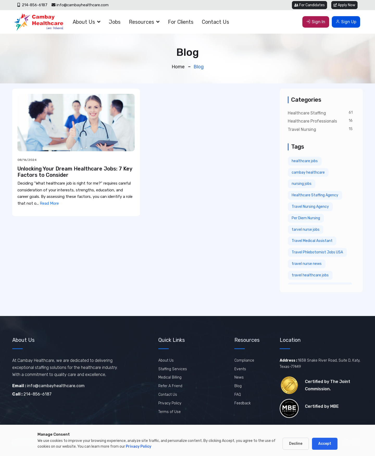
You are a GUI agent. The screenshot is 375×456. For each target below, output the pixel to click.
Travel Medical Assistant (312, 241)
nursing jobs (301, 183)
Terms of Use (169, 412)
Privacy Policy (169, 403)
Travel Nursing (302, 129)
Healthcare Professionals (312, 121)
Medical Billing (170, 377)
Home (178, 67)
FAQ (237, 394)
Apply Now (344, 5)
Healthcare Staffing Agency (315, 195)
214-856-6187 (32, 5)
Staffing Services (172, 369)
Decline (295, 443)
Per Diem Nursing (306, 218)
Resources (141, 22)
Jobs (115, 22)
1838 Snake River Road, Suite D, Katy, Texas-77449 (320, 363)
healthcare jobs (305, 161)
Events (240, 369)
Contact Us (215, 22)
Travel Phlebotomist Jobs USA (317, 252)
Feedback (242, 403)
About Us (84, 22)
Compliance (244, 360)
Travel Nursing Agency (310, 206)
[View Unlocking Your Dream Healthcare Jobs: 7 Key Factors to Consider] (76, 122)
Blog (238, 386)
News (239, 377)
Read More (49, 203)
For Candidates (309, 5)
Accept (324, 443)
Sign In (315, 21)
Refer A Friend (170, 386)
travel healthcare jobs (310, 275)
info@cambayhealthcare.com (80, 5)
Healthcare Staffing (307, 113)
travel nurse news (307, 264)
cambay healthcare (308, 172)
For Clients (180, 22)
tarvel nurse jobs (306, 229)
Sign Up (346, 21)
